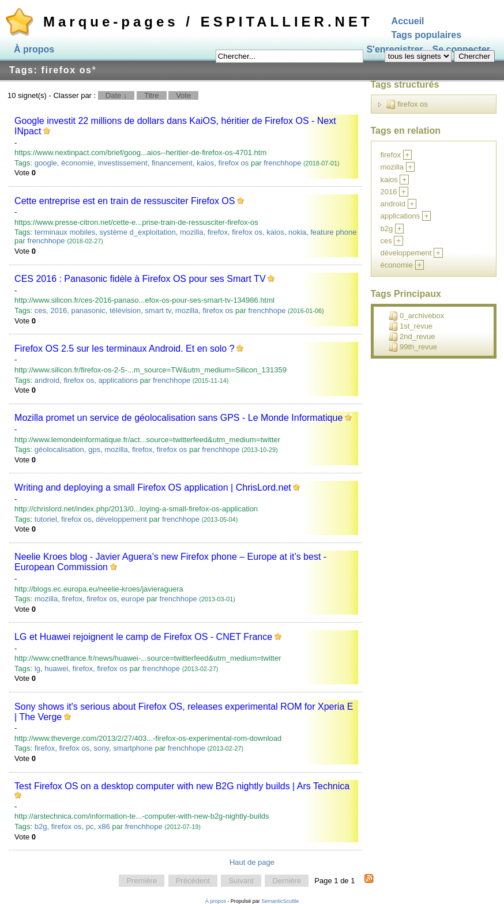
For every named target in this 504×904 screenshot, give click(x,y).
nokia (297, 232)
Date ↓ (116, 95)
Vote (183, 95)
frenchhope (282, 163)
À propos (34, 49)
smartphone (133, 748)
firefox (218, 232)
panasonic (88, 310)
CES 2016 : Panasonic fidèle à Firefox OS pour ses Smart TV (139, 279)
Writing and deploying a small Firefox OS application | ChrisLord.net (152, 487)
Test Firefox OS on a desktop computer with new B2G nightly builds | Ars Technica (181, 786)
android (47, 380)
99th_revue (413, 347)
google (46, 163)
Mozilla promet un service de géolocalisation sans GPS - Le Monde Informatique (178, 418)
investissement (123, 163)
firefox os (234, 163)
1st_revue (410, 326)
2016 (58, 310)
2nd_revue (412, 336)
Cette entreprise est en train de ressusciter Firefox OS (124, 201)
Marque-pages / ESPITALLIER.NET (208, 21)
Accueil (408, 21)
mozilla (191, 232)
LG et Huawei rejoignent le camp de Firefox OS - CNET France (143, 637)
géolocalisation (59, 449)
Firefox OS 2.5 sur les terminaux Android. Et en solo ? (124, 348)
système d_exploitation (138, 232)
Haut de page (252, 862)
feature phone (333, 232)
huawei (56, 668)
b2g (41, 826)
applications (118, 380)
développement (121, 519)
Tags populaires (427, 35)
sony (101, 748)
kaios (205, 163)
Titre (151, 95)
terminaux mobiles (65, 232)
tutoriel (46, 519)
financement (172, 163)
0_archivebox (416, 316)
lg (37, 668)
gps (94, 449)
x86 (104, 826)
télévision (125, 310)
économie (77, 163)
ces (40, 310)
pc (90, 826)
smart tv (158, 310)
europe (132, 598)
